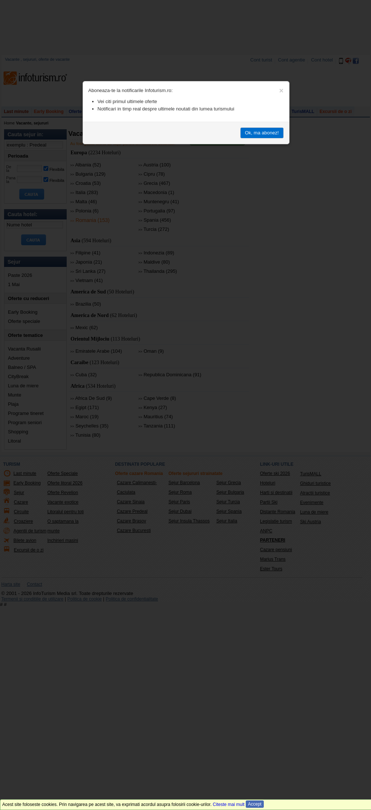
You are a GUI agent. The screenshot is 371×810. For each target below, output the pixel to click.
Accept (255, 804)
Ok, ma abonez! (262, 132)
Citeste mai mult (229, 804)
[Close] (281, 90)
